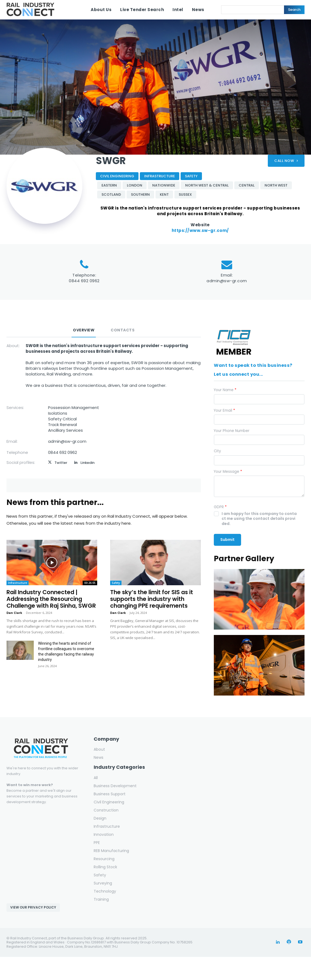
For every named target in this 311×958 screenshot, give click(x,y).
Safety (191, 176)
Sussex (185, 194)
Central (246, 185)
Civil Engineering (117, 176)
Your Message (228, 472)
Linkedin (87, 462)
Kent (164, 194)
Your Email (224, 412)
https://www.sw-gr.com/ (200, 230)
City (217, 452)
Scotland (111, 194)
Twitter (61, 462)
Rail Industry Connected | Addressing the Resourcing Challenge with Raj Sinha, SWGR (51, 599)
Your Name (225, 391)
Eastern (109, 185)
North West (276, 185)
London (135, 185)
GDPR (220, 508)
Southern (140, 194)
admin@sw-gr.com (227, 281)
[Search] (294, 9)
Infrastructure (159, 176)
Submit (227, 541)
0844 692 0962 (84, 281)
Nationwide (164, 185)
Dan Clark (14, 613)
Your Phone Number (231, 432)
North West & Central (207, 185)
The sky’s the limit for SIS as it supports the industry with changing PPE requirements (151, 599)
